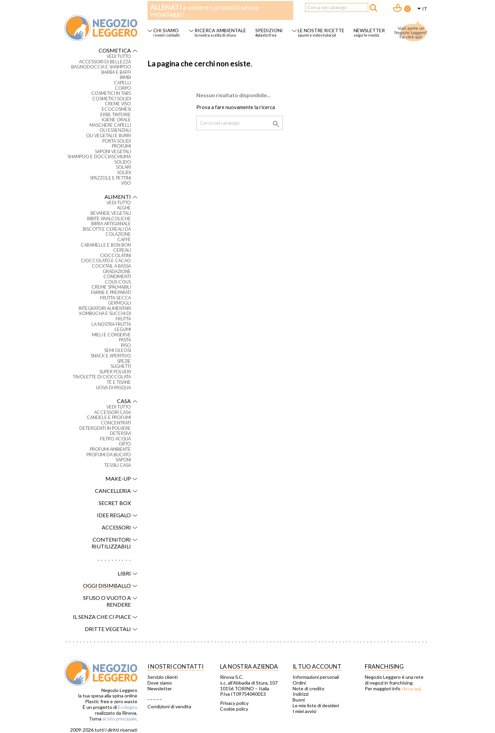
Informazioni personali (316, 677)
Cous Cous (118, 282)
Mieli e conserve (111, 334)
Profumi (121, 146)
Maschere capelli (110, 125)
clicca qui (410, 688)
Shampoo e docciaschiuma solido (99, 159)
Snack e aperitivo (111, 355)
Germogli (119, 303)
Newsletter (159, 688)
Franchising (384, 666)
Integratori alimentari (105, 308)
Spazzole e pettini (110, 178)
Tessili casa (117, 465)
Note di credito (308, 688)
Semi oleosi (117, 350)
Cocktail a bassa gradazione (111, 269)
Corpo (123, 88)
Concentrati (116, 422)
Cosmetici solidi (111, 98)
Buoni (299, 700)
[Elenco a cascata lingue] (421, 9)
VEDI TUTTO (118, 56)
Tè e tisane (119, 382)
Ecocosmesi (116, 109)
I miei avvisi (304, 711)
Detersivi (120, 433)
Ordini (299, 683)
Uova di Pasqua (113, 387)
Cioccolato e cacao (106, 260)
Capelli (122, 82)
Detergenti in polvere (105, 428)
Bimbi (125, 77)
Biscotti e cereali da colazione (107, 232)
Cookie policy (234, 709)
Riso (126, 345)
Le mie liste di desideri (316, 705)
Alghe (124, 207)
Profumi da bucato (108, 454)
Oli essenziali (115, 130)
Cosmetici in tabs (111, 93)
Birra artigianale (111, 223)
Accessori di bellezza (105, 61)
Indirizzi (301, 694)
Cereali (122, 250)
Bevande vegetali (111, 213)
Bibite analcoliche (109, 218)
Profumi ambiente (110, 449)
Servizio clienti (162, 677)
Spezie (124, 361)
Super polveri (115, 371)
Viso (126, 183)
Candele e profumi (109, 417)
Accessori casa (112, 412)
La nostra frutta (111, 324)
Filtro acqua (115, 438)
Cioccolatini (115, 255)
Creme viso (118, 103)
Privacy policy (234, 703)
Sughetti (121, 366)
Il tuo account (317, 666)
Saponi (123, 459)
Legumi (123, 329)
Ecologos (127, 707)
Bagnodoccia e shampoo (101, 66)
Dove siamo (159, 683)
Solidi (124, 172)
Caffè (124, 239)
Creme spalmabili (111, 287)
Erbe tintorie (115, 114)
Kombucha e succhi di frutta (105, 316)
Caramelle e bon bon (106, 245)
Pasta (125, 339)
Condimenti (117, 276)
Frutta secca (115, 297)
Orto (125, 443)
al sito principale (119, 718)
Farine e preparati (111, 292)
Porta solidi (116, 141)
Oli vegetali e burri (108, 135)
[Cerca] (336, 7)
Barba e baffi (116, 72)
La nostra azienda (249, 666)
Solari (123, 167)
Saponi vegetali (113, 151)
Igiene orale (116, 119)
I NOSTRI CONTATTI (175, 666)
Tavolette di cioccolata (102, 376)
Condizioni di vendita (169, 706)
